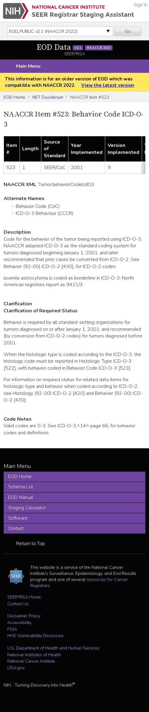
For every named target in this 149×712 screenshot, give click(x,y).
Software (18, 518)
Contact (16, 528)
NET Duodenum (47, 97)
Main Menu (28, 66)
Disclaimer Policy (23, 616)
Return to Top (30, 543)
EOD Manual (20, 497)
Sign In (140, 5)
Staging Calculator (27, 508)
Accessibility (19, 622)
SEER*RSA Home (24, 597)
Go (128, 31)
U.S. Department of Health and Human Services (53, 648)
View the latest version (107, 85)
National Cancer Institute (31, 661)
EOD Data (74, 47)
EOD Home (14, 97)
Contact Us (18, 604)
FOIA (12, 629)
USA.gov (16, 668)
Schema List (20, 487)
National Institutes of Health (34, 655)
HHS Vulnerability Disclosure (35, 635)
